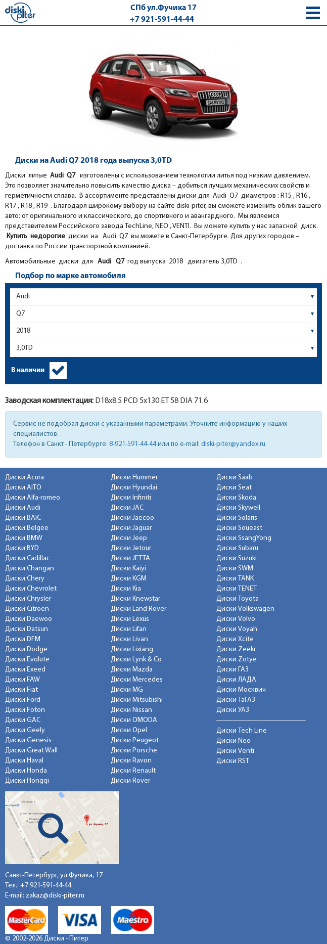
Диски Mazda (132, 669)
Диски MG (127, 690)
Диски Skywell (238, 508)
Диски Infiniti (131, 498)
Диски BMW (23, 538)
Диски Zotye (236, 659)
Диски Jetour (131, 548)
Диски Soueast (239, 528)
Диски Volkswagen (245, 609)
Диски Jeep (129, 538)
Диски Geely (25, 730)
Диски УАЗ (232, 710)
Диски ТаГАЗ (235, 700)
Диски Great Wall (31, 750)
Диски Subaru (237, 548)
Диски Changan (29, 568)
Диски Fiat (21, 690)
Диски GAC (22, 720)
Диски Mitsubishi (137, 700)
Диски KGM (129, 578)
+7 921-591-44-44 (162, 20)
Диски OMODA (134, 720)
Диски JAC (127, 508)
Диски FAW (22, 680)
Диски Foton (25, 710)
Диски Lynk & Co (136, 659)
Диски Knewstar (135, 599)
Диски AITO (23, 487)
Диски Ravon (131, 761)
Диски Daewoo (28, 619)
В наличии (27, 370)
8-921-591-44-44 (132, 444)
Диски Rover (130, 781)
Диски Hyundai (134, 487)
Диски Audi (22, 508)
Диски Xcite (235, 639)
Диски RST (232, 761)
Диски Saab (234, 477)
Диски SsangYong (243, 538)
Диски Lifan (129, 629)
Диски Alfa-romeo (32, 498)
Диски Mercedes (137, 680)
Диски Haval (24, 761)
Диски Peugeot (135, 740)
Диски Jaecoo (132, 518)
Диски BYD (22, 548)
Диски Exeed (25, 669)
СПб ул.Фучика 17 (163, 8)
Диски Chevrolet (31, 589)
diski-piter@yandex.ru (233, 444)
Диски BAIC (23, 518)
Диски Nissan (131, 710)
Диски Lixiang (132, 649)
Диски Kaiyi (128, 568)
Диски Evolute (27, 659)
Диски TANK (235, 578)
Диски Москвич (241, 690)
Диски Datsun (26, 629)
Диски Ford (22, 700)
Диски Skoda (236, 498)
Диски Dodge (26, 649)
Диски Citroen (27, 609)
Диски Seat (234, 487)
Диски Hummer (134, 477)
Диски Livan (129, 639)
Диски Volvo (235, 619)
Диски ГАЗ (232, 669)
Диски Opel (129, 730)
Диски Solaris (236, 518)
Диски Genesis (28, 740)
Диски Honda (26, 771)
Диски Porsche (134, 750)
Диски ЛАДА (236, 680)
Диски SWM (234, 568)
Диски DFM (22, 639)
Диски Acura (24, 477)
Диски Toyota (237, 599)
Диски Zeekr (236, 649)
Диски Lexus (130, 619)
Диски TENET (236, 589)
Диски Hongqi (27, 781)
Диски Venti (235, 751)
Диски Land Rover (138, 609)
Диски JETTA (130, 558)
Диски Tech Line (241, 731)
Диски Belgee (27, 528)
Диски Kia (126, 589)
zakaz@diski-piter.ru (55, 896)
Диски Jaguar (131, 528)
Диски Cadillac (27, 558)
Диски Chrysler (28, 599)
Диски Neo (233, 741)
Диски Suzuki (236, 558)
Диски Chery (24, 578)
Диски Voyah (236, 629)
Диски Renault (133, 771)
